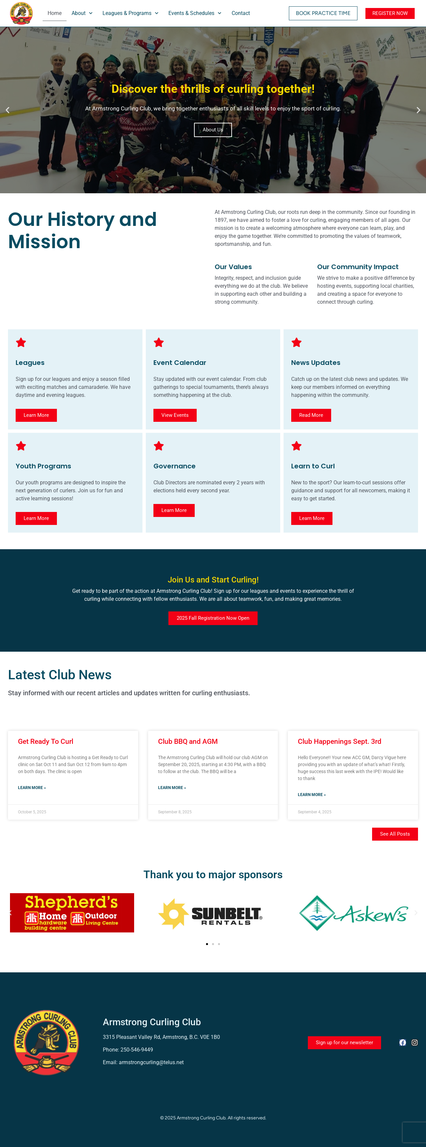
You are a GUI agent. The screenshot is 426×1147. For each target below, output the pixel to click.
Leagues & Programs (130, 13)
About (82, 13)
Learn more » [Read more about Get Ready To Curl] (32, 787)
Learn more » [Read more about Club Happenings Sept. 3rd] (312, 794)
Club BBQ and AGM (188, 741)
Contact (241, 13)
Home (55, 13)
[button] (7, 110)
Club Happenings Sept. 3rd (339, 741)
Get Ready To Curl (45, 741)
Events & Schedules (194, 13)
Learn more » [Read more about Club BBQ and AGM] (172, 787)
